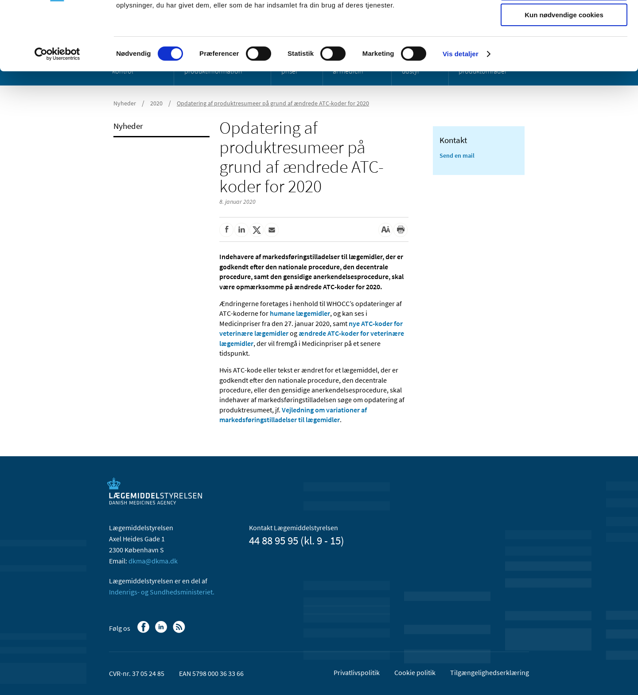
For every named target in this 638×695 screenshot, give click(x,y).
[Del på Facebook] (226, 230)
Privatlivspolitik (357, 672)
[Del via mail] (272, 230)
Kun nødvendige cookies (564, 74)
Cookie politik (415, 672)
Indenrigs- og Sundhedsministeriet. (161, 591)
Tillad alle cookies (564, 22)
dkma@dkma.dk (153, 560)
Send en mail (457, 155)
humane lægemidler (300, 313)
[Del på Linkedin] (241, 230)
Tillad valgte (564, 48)
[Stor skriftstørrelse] (385, 230)
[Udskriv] (400, 230)
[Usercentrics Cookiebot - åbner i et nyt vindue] (57, 113)
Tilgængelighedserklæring (489, 672)
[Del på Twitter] (256, 230)
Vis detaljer (460, 112)
